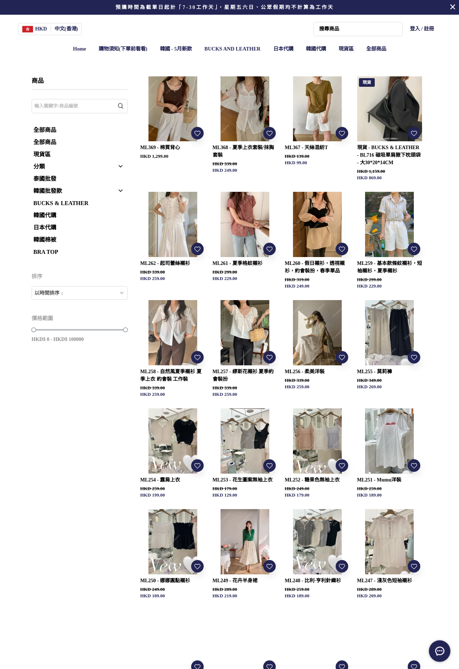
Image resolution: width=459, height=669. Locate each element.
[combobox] (80, 293)
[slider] (33, 329)
